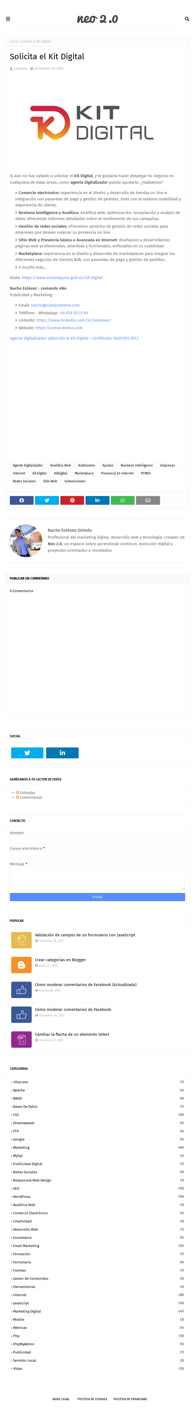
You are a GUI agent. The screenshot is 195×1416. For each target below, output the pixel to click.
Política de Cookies (92, 1399)
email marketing (98, 1246)
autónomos (86, 465)
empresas (167, 465)
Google (98, 1139)
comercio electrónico (98, 1213)
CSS (98, 1115)
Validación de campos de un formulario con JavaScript (85, 935)
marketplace (84, 473)
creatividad (98, 1221)
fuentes (98, 1270)
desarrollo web (98, 1229)
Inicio (14, 41)
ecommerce (98, 1238)
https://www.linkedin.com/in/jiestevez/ (74, 320)
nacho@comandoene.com (55, 305)
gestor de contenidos (98, 1279)
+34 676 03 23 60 (73, 312)
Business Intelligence (137, 465)
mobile (98, 1319)
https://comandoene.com (59, 327)
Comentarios (29, 797)
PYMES (146, 473)
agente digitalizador (28, 465)
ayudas (107, 465)
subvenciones (74, 481)
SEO (98, 1188)
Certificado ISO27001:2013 (115, 338)
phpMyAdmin (98, 1344)
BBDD (98, 1098)
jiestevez (20, 68)
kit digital (39, 473)
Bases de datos (98, 1107)
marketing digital (98, 1311)
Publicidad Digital (98, 1164)
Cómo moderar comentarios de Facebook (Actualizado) (86, 984)
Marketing (98, 1147)
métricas (98, 1328)
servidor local (98, 1360)
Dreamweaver (98, 1123)
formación (98, 1254)
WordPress (98, 1197)
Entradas (26, 793)
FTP (98, 1131)
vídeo (98, 1369)
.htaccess (98, 1082)
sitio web (50, 481)
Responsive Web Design (98, 1180)
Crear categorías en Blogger (60, 959)
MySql (98, 1156)
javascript (98, 1303)
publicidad (98, 1352)
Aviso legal (61, 1399)
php (98, 1336)
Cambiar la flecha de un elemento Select (72, 1034)
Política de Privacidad (130, 1399)
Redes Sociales (24, 481)
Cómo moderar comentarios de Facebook (73, 1009)
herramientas (98, 1287)
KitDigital (60, 473)
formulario (98, 1262)
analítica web (60, 465)
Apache (98, 1090)
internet (19, 473)
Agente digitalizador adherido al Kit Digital (49, 338)
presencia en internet (117, 473)
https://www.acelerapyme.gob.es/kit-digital (62, 277)
